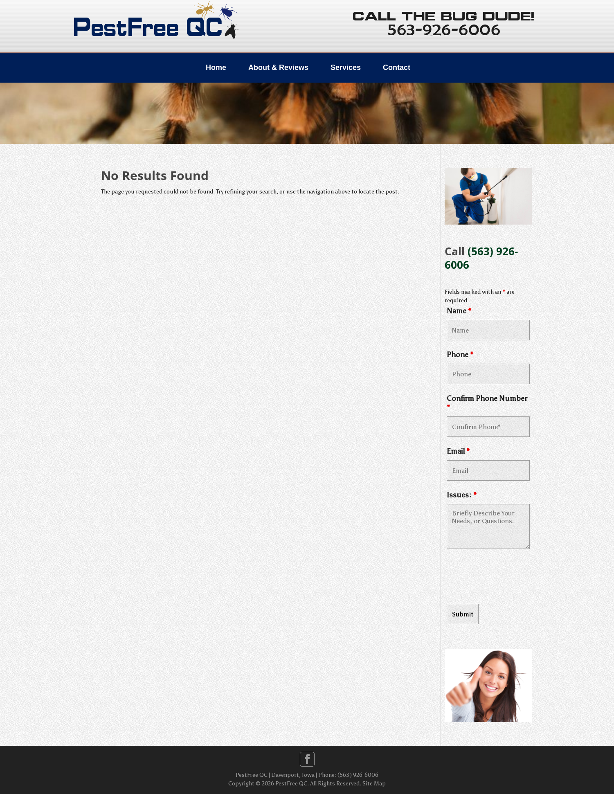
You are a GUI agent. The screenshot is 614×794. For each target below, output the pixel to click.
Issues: (462, 494)
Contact (396, 67)
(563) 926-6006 (481, 258)
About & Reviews (278, 67)
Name (459, 310)
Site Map (374, 783)
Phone (460, 354)
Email (458, 451)
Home (216, 67)
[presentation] (509, 578)
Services (346, 67)
